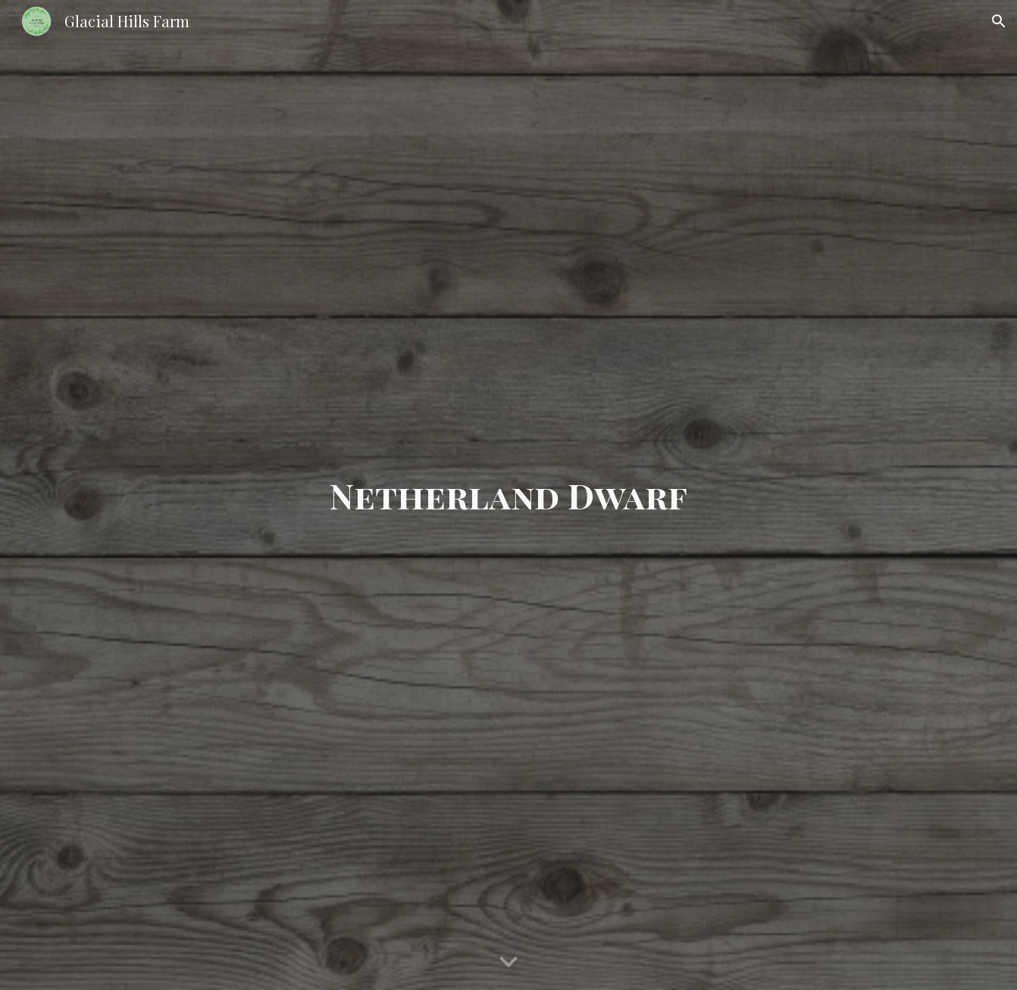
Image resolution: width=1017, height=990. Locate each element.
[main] (508, 495)
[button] (999, 21)
